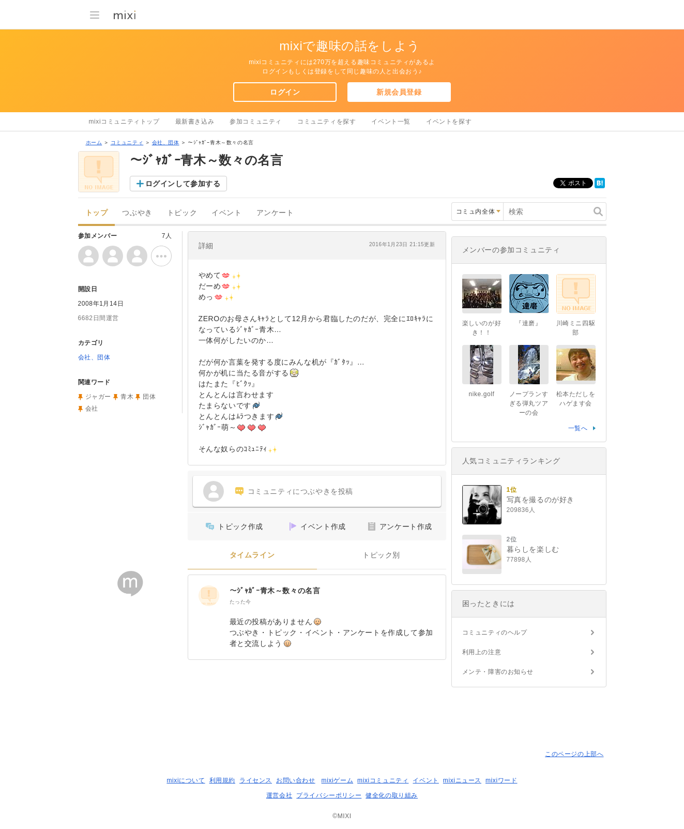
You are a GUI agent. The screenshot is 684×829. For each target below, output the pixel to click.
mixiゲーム (338, 780)
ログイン (285, 92)
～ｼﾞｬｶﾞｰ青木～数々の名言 (275, 590)
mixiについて (185, 780)
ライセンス (255, 780)
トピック (182, 213)
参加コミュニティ (256, 121)
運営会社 (279, 795)
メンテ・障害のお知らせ (498, 671)
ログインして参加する (183, 183)
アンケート (275, 213)
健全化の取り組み (392, 795)
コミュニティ (127, 142)
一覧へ (578, 428)
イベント (226, 213)
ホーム (94, 142)
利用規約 (222, 780)
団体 (149, 396)
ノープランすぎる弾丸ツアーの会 (529, 403)
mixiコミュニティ (382, 780)
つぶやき (137, 213)
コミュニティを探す (326, 121)
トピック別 (381, 555)
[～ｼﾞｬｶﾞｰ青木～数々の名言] (209, 595)
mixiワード (501, 780)
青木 (126, 396)
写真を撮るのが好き (540, 499)
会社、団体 (165, 142)
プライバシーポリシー (328, 795)
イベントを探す (449, 121)
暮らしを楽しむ (533, 549)
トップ (96, 213)
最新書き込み (195, 121)
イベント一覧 (391, 121)
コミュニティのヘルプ (494, 632)
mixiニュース (462, 780)
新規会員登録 (399, 92)
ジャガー (98, 396)
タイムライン (252, 555)
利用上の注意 (481, 652)
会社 (91, 408)
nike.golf (481, 394)
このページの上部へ (574, 754)
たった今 (240, 602)
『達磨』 (528, 323)
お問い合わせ (295, 780)
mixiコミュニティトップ (124, 121)
